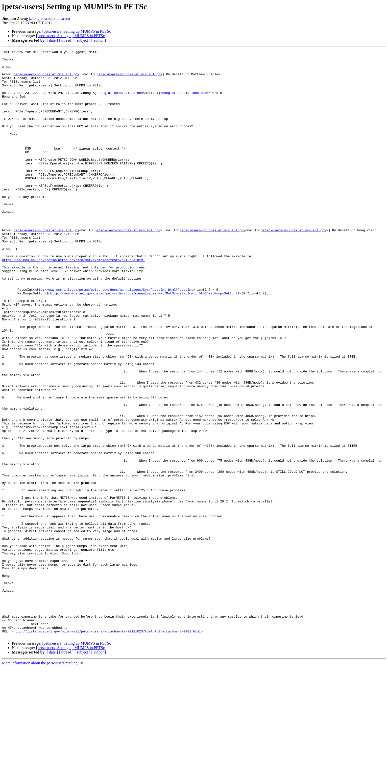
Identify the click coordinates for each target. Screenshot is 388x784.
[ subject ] (82, 40)
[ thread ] (66, 40)
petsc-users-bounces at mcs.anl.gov (46, 79)
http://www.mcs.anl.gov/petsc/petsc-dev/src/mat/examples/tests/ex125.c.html (73, 302)
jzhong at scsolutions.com (49, 18)
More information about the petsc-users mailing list (42, 780)
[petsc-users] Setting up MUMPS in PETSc (76, 31)
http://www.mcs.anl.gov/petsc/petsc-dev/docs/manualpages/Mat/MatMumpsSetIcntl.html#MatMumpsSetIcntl (144, 342)
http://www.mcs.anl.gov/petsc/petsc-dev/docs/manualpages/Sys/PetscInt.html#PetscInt (114, 338)
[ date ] (52, 40)
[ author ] (98, 40)
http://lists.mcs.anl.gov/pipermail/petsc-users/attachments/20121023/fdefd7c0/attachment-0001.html (107, 748)
